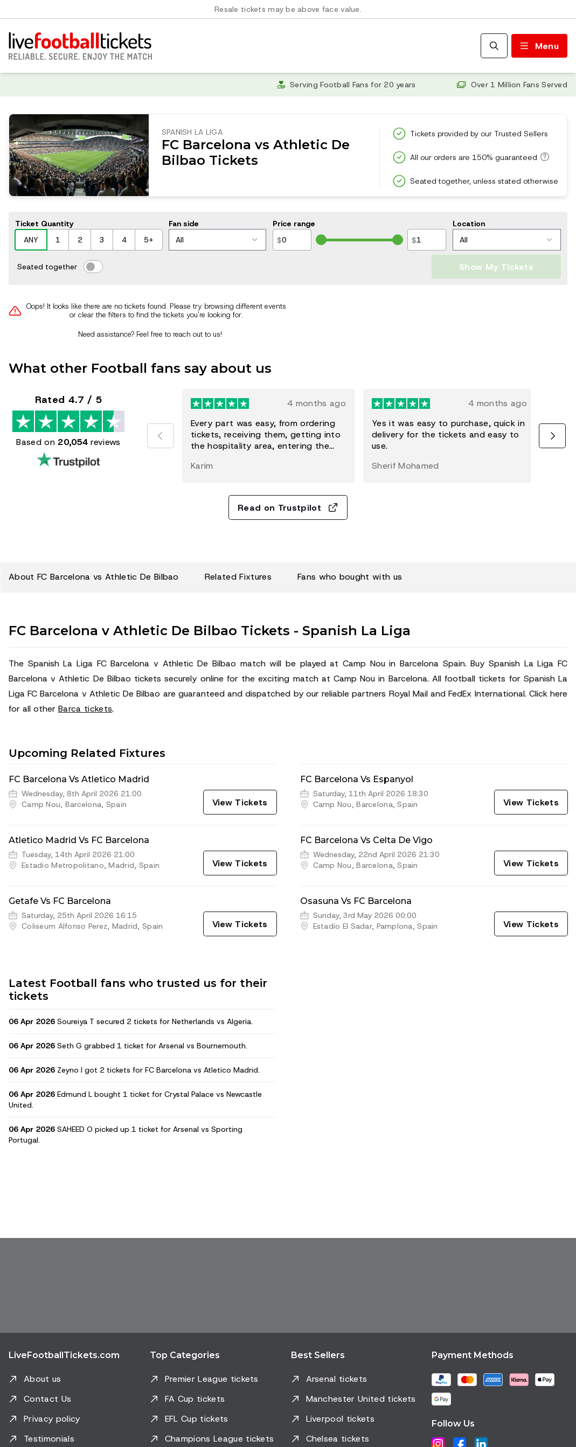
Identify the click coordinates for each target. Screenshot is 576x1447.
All (216, 240)
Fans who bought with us (349, 576)
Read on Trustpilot (288, 507)
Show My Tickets (496, 267)
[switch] (93, 266)
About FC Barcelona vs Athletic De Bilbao (94, 576)
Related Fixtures (238, 576)
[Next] (552, 436)
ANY (31, 240)
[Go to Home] (80, 46)
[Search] (494, 46)
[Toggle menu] (539, 46)
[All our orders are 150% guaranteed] (543, 156)
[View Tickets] (240, 802)
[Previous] (161, 436)
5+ (149, 240)
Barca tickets (85, 708)
